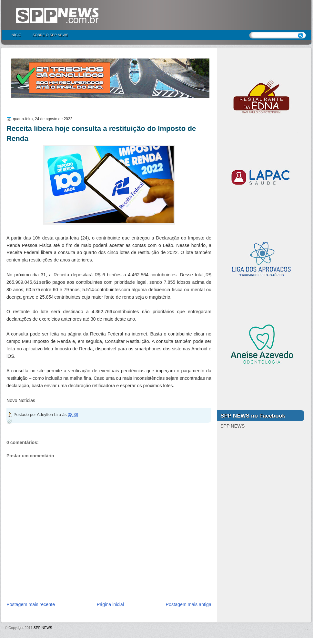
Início (16, 35)
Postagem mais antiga (188, 604)
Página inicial (110, 604)
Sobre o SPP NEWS (50, 35)
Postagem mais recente (30, 604)
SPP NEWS (43, 628)
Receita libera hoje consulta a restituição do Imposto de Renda (101, 133)
